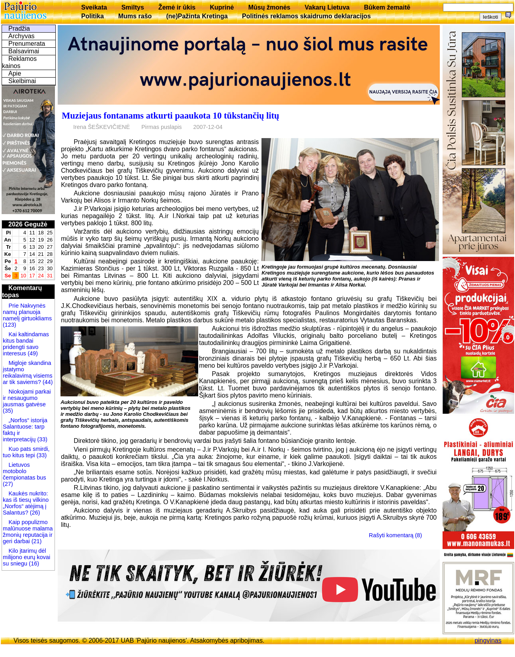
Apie (14, 73)
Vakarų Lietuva (326, 7)
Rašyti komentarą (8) (395, 535)
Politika (92, 16)
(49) (32, 353)
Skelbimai (22, 81)
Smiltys (132, 7)
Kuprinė (222, 7)
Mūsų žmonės (269, 7)
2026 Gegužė (27, 224)
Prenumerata (26, 43)
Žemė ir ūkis (176, 7)
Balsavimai (23, 51)
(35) (8, 410)
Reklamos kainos (19, 62)
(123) (9, 325)
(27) (8, 484)
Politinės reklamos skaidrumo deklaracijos (306, 16)
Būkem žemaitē (387, 7)
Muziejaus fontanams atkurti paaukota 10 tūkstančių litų (170, 116)
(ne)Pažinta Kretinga (197, 16)
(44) (47, 382)
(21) (36, 541)
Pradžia (19, 28)
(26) (34, 512)
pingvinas (487, 640)
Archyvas (21, 36)
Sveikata (94, 7)
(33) (42, 439)
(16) (33, 563)
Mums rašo (135, 16)
